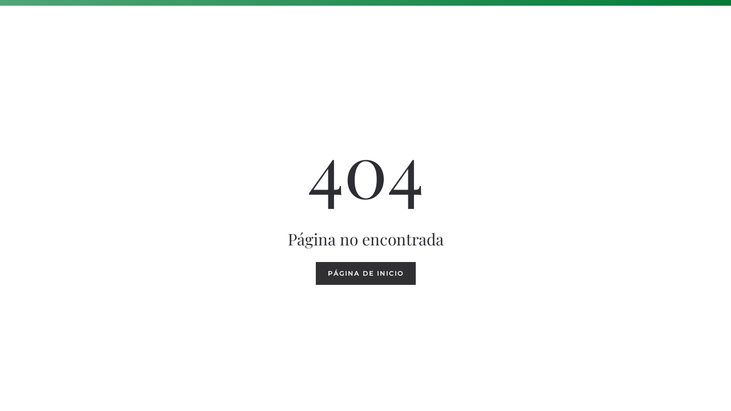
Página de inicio (366, 273)
